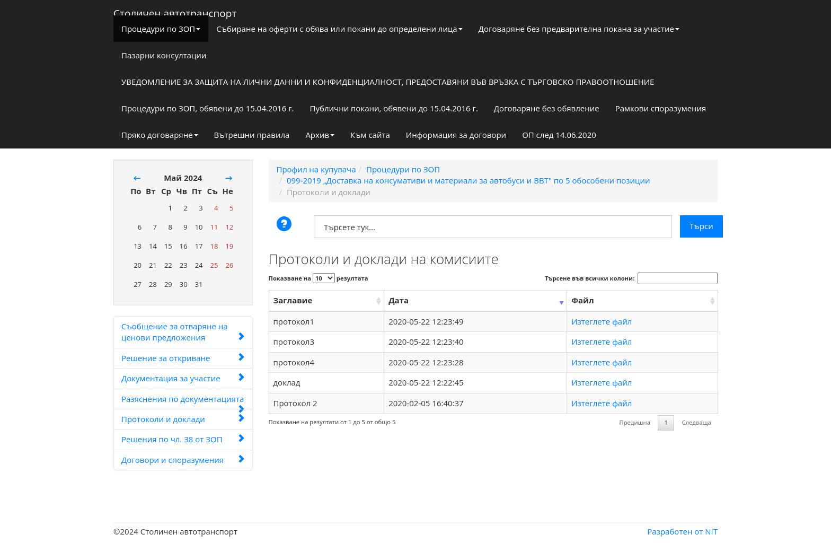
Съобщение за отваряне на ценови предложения (183, 332)
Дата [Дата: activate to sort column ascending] (398, 300)
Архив (319, 134)
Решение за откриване (183, 358)
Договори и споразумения (183, 459)
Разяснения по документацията (183, 401)
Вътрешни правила (252, 134)
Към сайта (370, 134)
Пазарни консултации (163, 55)
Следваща (696, 422)
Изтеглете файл (601, 321)
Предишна (635, 422)
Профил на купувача (316, 169)
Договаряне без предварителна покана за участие (579, 28)
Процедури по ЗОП (160, 28)
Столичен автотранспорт (174, 11)
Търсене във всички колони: (631, 278)
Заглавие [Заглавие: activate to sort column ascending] (293, 300)
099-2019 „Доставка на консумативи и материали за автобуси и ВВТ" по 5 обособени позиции (468, 180)
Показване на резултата (318, 278)
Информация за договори (456, 134)
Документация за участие (183, 378)
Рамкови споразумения (660, 108)
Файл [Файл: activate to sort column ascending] (582, 300)
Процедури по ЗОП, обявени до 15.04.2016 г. (207, 108)
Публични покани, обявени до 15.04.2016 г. (394, 108)
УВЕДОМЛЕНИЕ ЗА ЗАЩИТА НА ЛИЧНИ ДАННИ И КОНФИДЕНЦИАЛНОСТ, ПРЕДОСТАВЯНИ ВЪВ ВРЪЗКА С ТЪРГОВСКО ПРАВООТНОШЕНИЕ (387, 81)
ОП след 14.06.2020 (559, 134)
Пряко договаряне (159, 134)
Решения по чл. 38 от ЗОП (183, 439)
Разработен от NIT (682, 531)
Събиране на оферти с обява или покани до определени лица (339, 28)
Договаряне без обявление (546, 108)
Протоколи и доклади (183, 419)
